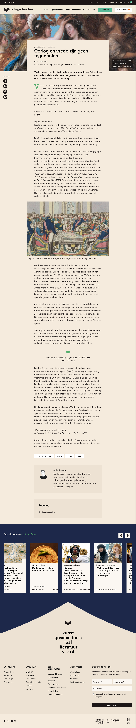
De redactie (108, 589)
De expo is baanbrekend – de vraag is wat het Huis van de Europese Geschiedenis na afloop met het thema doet (84, 576)
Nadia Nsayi (76, 589)
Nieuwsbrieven (53, 677)
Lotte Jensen (43, 61)
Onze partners (9, 682)
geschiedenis (68, 637)
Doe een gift (123, 10)
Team (33, 682)
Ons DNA (29, 672)
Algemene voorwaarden (57, 687)
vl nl (68, 651)
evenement (119, 565)
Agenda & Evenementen (53, 682)
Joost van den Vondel (43, 456)
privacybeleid (98, 697)
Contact (104, 2)
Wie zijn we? (30, 675)
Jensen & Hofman (77, 65)
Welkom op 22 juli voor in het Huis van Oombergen (115, 572)
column (51, 47)
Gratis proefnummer (77, 682)
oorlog (70, 456)
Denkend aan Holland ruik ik (51, 569)
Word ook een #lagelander (9, 673)
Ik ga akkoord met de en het (110, 695)
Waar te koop (75, 672)
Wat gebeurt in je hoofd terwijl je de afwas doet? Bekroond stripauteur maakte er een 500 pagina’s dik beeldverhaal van (19, 576)
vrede (79, 456)
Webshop (113, 2)
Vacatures (29, 689)
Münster (59, 456)
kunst (68, 632)
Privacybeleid (53, 691)
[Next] (127, 535)
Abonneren (104, 10)
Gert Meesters (13, 586)
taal (68, 642)
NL (91, 2)
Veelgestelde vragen (55, 674)
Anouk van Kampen (46, 586)
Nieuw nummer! (9, 2)
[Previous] (120, 535)
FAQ (97, 2)
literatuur (68, 647)
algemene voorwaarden (114, 694)
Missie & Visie (31, 679)
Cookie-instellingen (55, 694)
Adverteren (74, 679)
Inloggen (122, 2)
